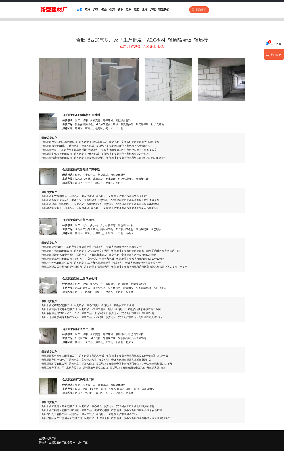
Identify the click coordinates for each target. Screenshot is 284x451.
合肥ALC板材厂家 (77, 442)
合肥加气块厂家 (48, 438)
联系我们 (163, 9)
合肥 (79, 9)
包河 (112, 9)
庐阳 (96, 9)
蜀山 (104, 9)
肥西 (136, 9)
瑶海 (87, 9)
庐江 (153, 9)
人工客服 (273, 43)
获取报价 (199, 9)
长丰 (120, 9)
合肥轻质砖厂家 (58, 442)
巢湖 (144, 9)
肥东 (128, 9)
